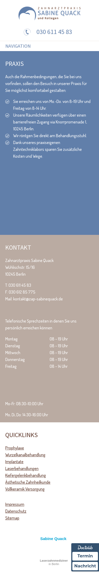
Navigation (18, 46)
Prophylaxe (14, 448)
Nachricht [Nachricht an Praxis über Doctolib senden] (85, 565)
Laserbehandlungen (22, 468)
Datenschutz (15, 511)
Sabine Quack (53, 538)
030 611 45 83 (54, 32)
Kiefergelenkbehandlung (25, 475)
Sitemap (12, 518)
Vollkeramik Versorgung (25, 489)
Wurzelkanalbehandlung (25, 454)
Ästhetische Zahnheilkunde (27, 482)
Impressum (14, 504)
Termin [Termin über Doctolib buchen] (85, 555)
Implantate (14, 461)
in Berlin (54, 562)
